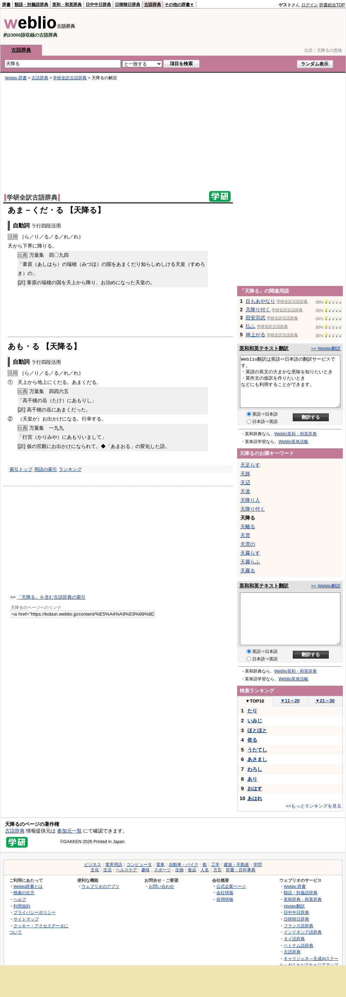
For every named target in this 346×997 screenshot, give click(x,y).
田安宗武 (255, 317)
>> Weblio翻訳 (326, 348)
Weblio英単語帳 (293, 441)
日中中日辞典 (98, 4)
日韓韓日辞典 (127, 4)
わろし (254, 769)
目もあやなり (260, 301)
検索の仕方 (24, 892)
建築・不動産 (236, 864)
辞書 (6, 4)
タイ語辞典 (294, 938)
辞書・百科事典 (240, 870)
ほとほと (257, 730)
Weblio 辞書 (16, 78)
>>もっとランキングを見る (313, 806)
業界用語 (113, 864)
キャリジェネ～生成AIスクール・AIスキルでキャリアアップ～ (308, 965)
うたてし (257, 750)
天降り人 (250, 500)
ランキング (70, 469)
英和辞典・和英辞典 (303, 899)
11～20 (290, 700)
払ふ (250, 326)
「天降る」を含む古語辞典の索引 (51, 597)
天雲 (245, 535)
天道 (245, 491)
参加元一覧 (69, 831)
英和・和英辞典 (67, 4)
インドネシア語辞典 (303, 932)
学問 (257, 864)
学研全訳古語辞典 (70, 78)
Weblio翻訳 (294, 906)
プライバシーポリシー (34, 912)
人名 (204, 870)
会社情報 (224, 892)
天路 (245, 473)
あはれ (254, 798)
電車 (160, 864)
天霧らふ (250, 562)
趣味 (145, 870)
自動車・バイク (183, 864)
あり (252, 779)
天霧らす (250, 553)
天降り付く (258, 309)
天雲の (247, 544)
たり (252, 711)
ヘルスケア (126, 870)
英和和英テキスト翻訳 (264, 348)
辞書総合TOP (332, 4)
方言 (217, 870)
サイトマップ (26, 919)
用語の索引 (45, 469)
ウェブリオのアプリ (100, 886)
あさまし (257, 759)
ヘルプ (19, 899)
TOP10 (254, 701)
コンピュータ (139, 864)
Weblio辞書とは (28, 886)
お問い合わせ (161, 886)
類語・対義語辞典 (31, 4)
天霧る (247, 570)
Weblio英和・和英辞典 (295, 433)
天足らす (250, 465)
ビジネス (92, 864)
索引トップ (21, 469)
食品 (192, 870)
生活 (107, 870)
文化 (95, 870)
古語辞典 (152, 4)
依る (252, 740)
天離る (247, 526)
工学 (215, 864)
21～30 (325, 700)
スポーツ (162, 870)
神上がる (255, 334)
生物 (179, 870)
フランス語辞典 (298, 925)
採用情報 (224, 899)
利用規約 (21, 906)
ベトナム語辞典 (298, 945)
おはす (254, 788)
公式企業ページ (231, 886)
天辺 (245, 482)
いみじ (254, 720)
